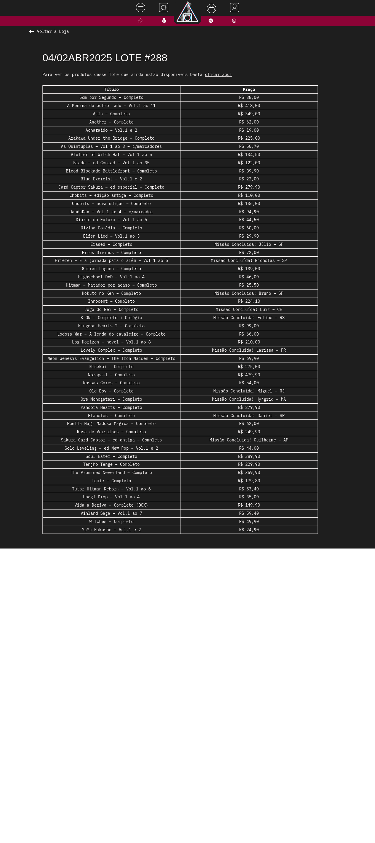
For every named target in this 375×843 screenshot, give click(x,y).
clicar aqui (218, 74)
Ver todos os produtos (188, 699)
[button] (168, 687)
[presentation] (78, 620)
